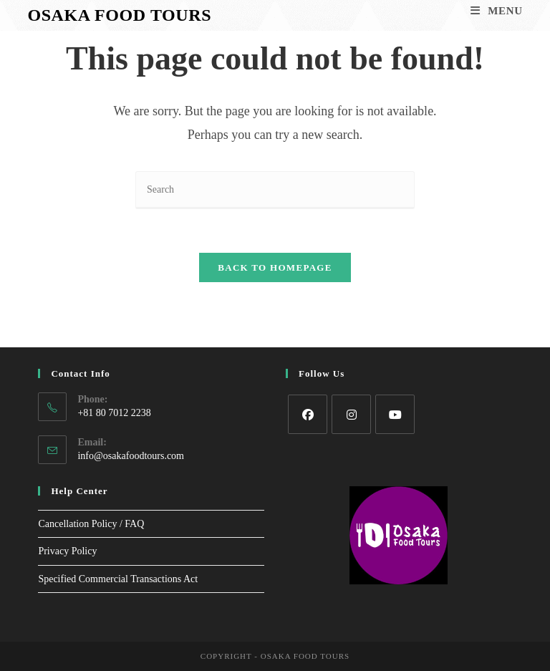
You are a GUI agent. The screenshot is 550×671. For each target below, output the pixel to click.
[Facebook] (307, 414)
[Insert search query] (275, 190)
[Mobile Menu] (496, 10)
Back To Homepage (275, 267)
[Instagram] (351, 414)
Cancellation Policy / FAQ (91, 523)
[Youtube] (395, 414)
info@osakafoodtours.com (130, 455)
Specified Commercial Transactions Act (118, 579)
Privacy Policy (67, 551)
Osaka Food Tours (119, 15)
